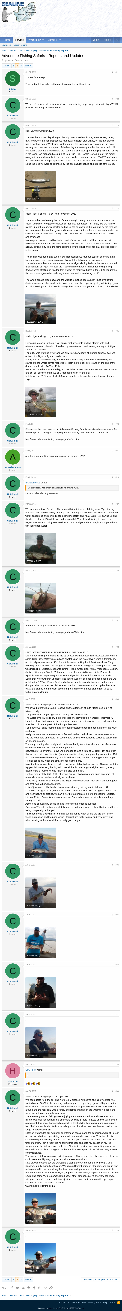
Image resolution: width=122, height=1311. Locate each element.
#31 (117, 620)
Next (27, 66)
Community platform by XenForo (61, 1308)
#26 (117, 424)
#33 (117, 699)
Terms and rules (78, 1302)
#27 (117, 451)
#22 (117, 99)
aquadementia (13, 467)
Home (7, 39)
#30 (117, 570)
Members (53, 39)
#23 (117, 125)
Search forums (20, 45)
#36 (117, 965)
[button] (43, 40)
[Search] (117, 40)
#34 (117, 865)
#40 (117, 1230)
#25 (117, 331)
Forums (19, 39)
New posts (6, 45)
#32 (117, 647)
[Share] (112, 72)
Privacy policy (94, 1302)
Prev (7, 66)
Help (105, 1302)
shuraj (12, 89)
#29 (117, 504)
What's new (34, 39)
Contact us (64, 1302)
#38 (117, 1064)
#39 (117, 1091)
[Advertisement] (59, 29)
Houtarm (13, 1081)
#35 (117, 915)
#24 (117, 208)
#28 (117, 477)
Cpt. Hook (8, 60)
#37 (117, 1014)
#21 (117, 72)
